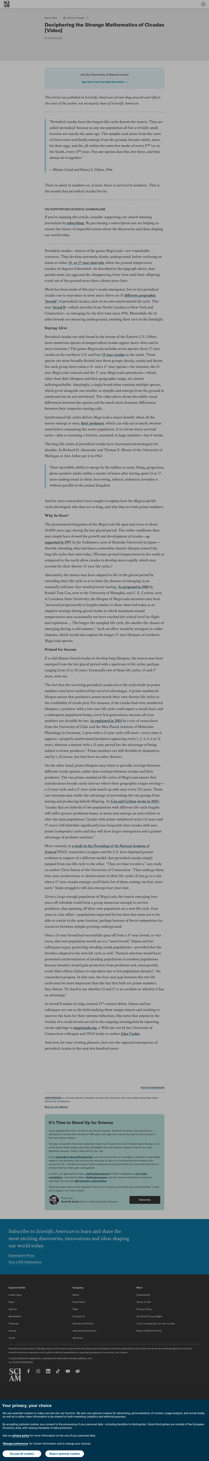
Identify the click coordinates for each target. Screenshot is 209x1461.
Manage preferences (15, 1443)
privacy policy (20, 1435)
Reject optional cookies (64, 1453)
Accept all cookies (22, 1453)
